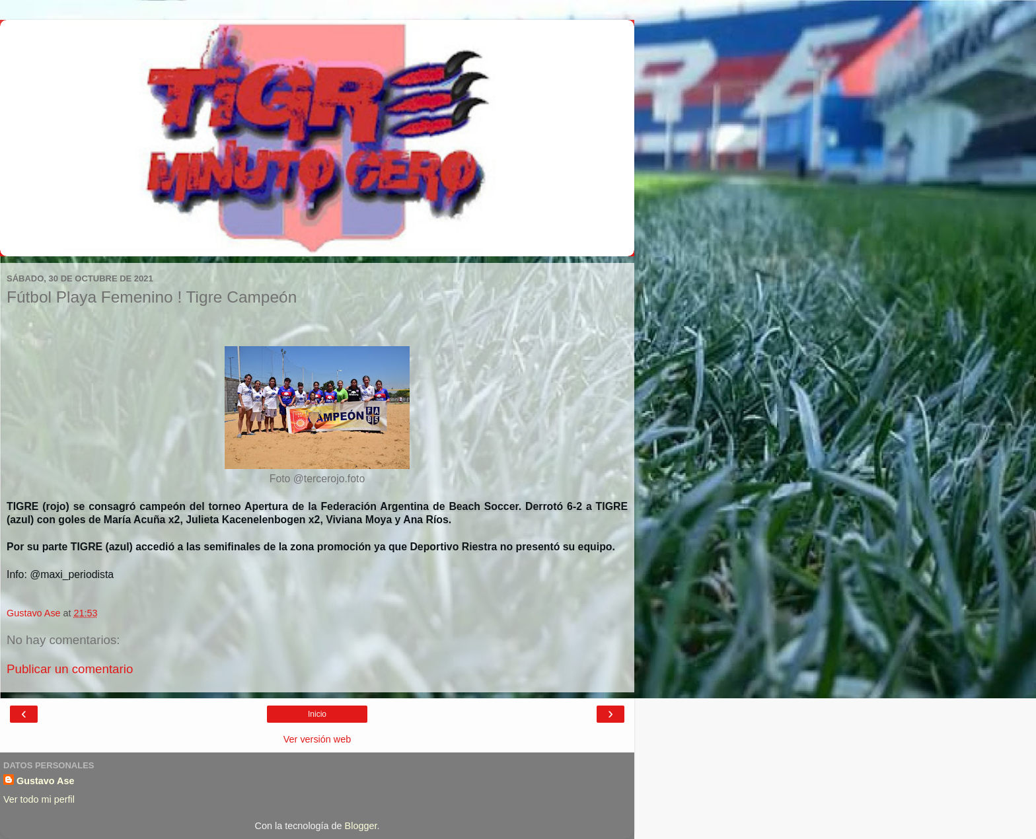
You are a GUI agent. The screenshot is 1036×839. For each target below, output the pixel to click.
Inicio (317, 714)
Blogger (361, 826)
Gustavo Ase (45, 781)
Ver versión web (317, 739)
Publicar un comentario (70, 669)
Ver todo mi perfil (39, 799)
